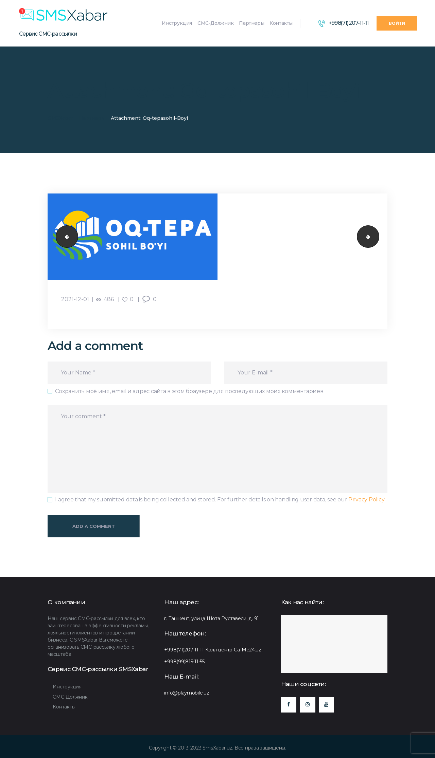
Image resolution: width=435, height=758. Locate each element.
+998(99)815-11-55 (184, 662)
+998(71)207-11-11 (184, 650)
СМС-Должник (70, 697)
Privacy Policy (366, 499)
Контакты (64, 707)
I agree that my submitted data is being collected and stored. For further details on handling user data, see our (219, 499)
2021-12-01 (75, 299)
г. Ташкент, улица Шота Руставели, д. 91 (211, 618)
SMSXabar (60, 118)
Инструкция (67, 687)
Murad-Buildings (64, 237)
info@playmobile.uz (186, 693)
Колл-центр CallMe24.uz (233, 650)
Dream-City (376, 237)
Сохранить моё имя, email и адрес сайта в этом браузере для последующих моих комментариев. (189, 391)
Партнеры (92, 118)
